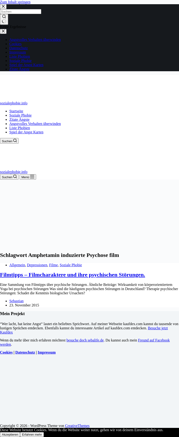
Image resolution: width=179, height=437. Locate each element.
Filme (53, 265)
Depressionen (37, 265)
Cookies (6, 352)
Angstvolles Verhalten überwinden (35, 124)
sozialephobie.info (14, 103)
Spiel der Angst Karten (26, 132)
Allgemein (17, 265)
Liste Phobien (19, 128)
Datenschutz (25, 352)
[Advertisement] (89, 214)
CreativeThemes (77, 426)
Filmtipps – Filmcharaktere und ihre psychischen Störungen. (72, 275)
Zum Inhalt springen (15, 2)
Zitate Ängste (19, 119)
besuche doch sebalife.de (84, 340)
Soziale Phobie (20, 115)
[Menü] (28, 177)
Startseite (16, 111)
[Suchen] (9, 141)
